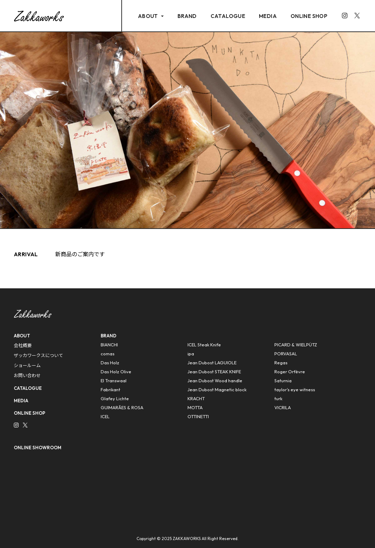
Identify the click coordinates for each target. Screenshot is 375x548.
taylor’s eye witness (294, 389)
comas (107, 353)
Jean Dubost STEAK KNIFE (214, 371)
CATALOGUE (228, 16)
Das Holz (110, 362)
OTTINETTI (198, 416)
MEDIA (268, 16)
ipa (191, 353)
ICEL (105, 416)
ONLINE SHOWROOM (37, 447)
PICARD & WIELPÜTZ (295, 344)
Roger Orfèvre (289, 371)
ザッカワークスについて (38, 355)
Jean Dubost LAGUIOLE (212, 362)
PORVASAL (285, 353)
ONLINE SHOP (309, 16)
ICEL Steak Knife (204, 344)
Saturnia (283, 380)
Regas (280, 362)
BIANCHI (109, 344)
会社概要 (23, 345)
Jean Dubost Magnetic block (217, 389)
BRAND (187, 16)
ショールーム (27, 365)
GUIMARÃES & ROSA (122, 407)
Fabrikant (110, 389)
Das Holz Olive (116, 371)
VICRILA (282, 407)
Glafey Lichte (115, 398)
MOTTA (195, 407)
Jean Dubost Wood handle (215, 380)
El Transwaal (113, 380)
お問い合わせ (27, 375)
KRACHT (196, 398)
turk (278, 398)
